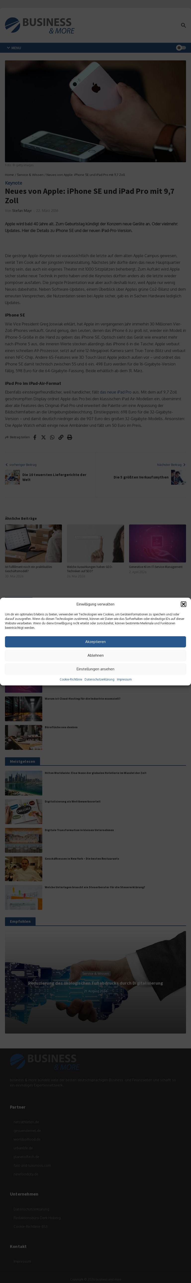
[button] (183, 604)
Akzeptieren (95, 641)
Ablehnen (96, 655)
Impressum (124, 679)
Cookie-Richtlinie (71, 679)
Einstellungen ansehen (95, 669)
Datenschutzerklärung (99, 679)
